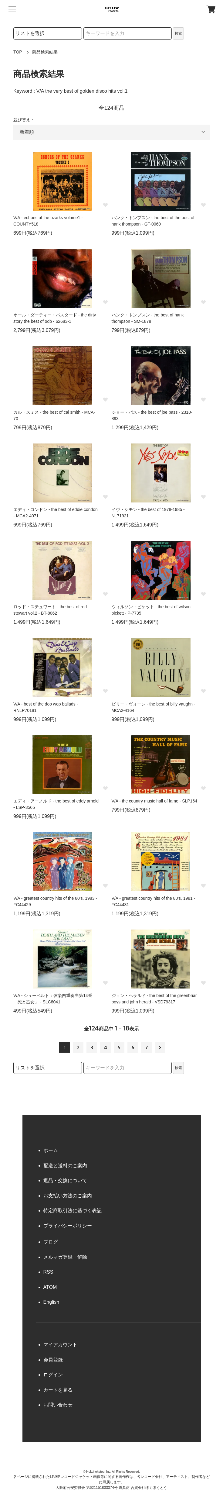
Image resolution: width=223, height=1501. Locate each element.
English (51, 1302)
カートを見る (58, 1389)
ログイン (53, 1374)
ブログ (50, 1241)
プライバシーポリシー (67, 1225)
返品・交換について (65, 1180)
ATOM (50, 1287)
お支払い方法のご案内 (67, 1195)
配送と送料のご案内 (65, 1165)
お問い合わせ (58, 1404)
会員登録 (53, 1359)
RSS (48, 1272)
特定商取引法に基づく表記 (72, 1210)
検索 (178, 33)
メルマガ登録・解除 (65, 1257)
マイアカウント (60, 1344)
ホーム (50, 1150)
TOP (17, 52)
